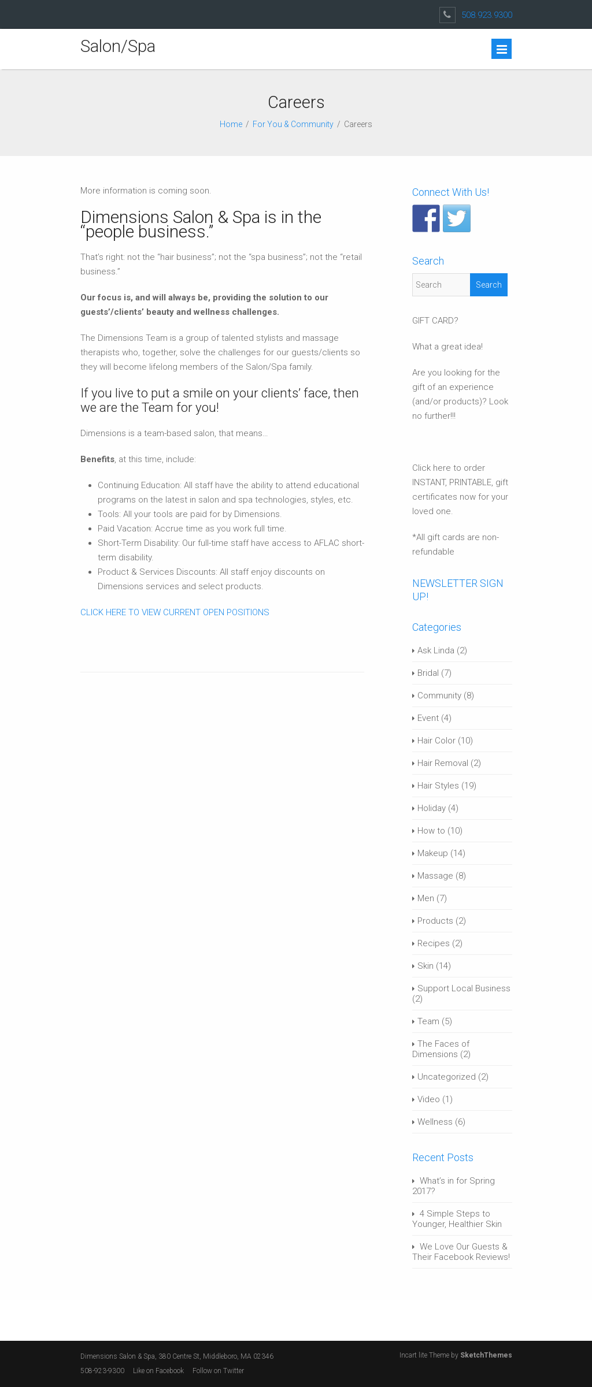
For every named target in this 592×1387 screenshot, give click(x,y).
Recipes (433, 943)
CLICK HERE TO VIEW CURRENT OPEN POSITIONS (174, 612)
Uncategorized (446, 1077)
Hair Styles (438, 785)
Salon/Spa (118, 46)
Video (428, 1099)
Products (435, 921)
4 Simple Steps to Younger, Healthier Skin (457, 1218)
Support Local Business (463, 988)
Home (231, 124)
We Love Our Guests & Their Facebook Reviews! (461, 1251)
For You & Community (293, 124)
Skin (425, 966)
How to (431, 830)
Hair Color (436, 740)
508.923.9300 (486, 15)
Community (439, 695)
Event (428, 718)
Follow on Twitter (219, 1371)
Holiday (431, 808)
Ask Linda (435, 650)
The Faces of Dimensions (440, 1049)
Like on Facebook (158, 1371)
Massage (435, 876)
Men (425, 898)
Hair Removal (442, 763)
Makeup (432, 853)
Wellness (435, 1122)
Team (428, 1021)
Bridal (428, 673)
